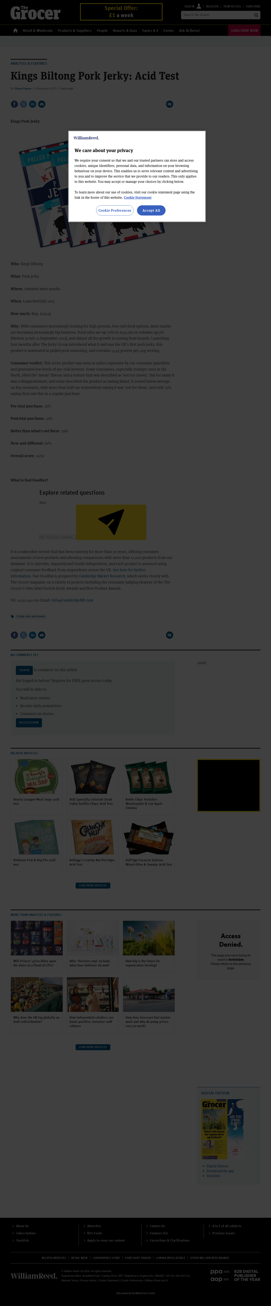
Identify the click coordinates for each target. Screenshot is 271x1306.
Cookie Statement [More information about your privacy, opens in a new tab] (138, 197)
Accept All (151, 210)
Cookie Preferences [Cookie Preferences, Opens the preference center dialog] (114, 210)
